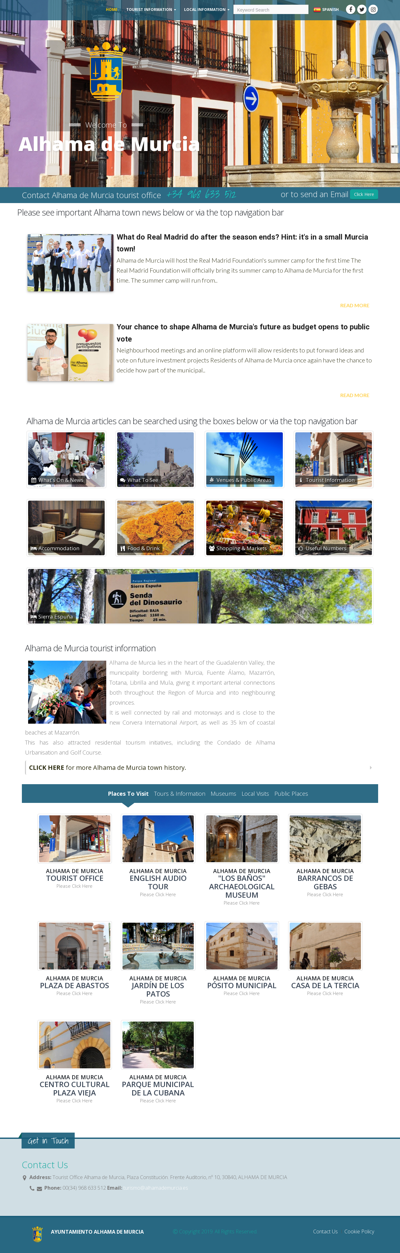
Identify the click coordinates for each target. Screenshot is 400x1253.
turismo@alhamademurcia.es (155, 1187)
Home (112, 9)
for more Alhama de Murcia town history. (107, 767)
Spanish (326, 10)
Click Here (364, 194)
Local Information (205, 9)
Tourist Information (149, 9)
